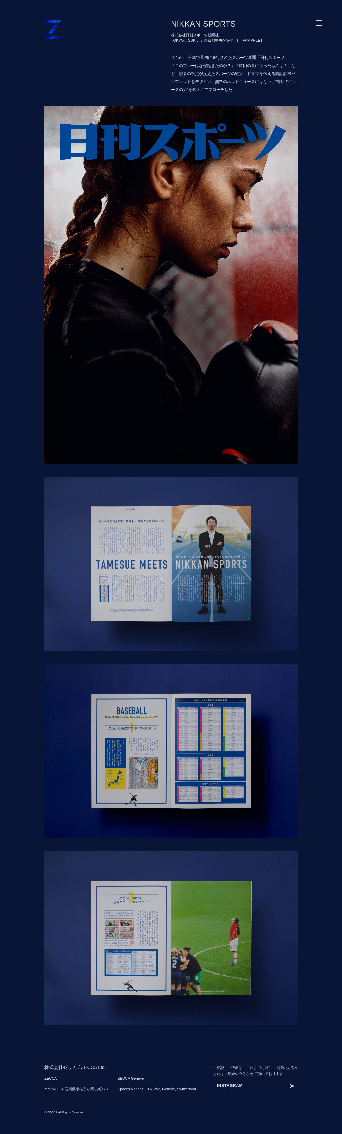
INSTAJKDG (229, 1085)
